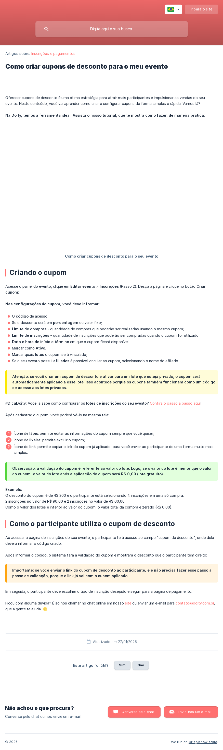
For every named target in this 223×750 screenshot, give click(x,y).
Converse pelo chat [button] (138, 712)
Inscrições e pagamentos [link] (53, 53)
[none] (173, 9)
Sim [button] (122, 665)
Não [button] (140, 665)
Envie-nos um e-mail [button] (194, 712)
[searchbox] (111, 29)
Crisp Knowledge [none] (203, 742)
